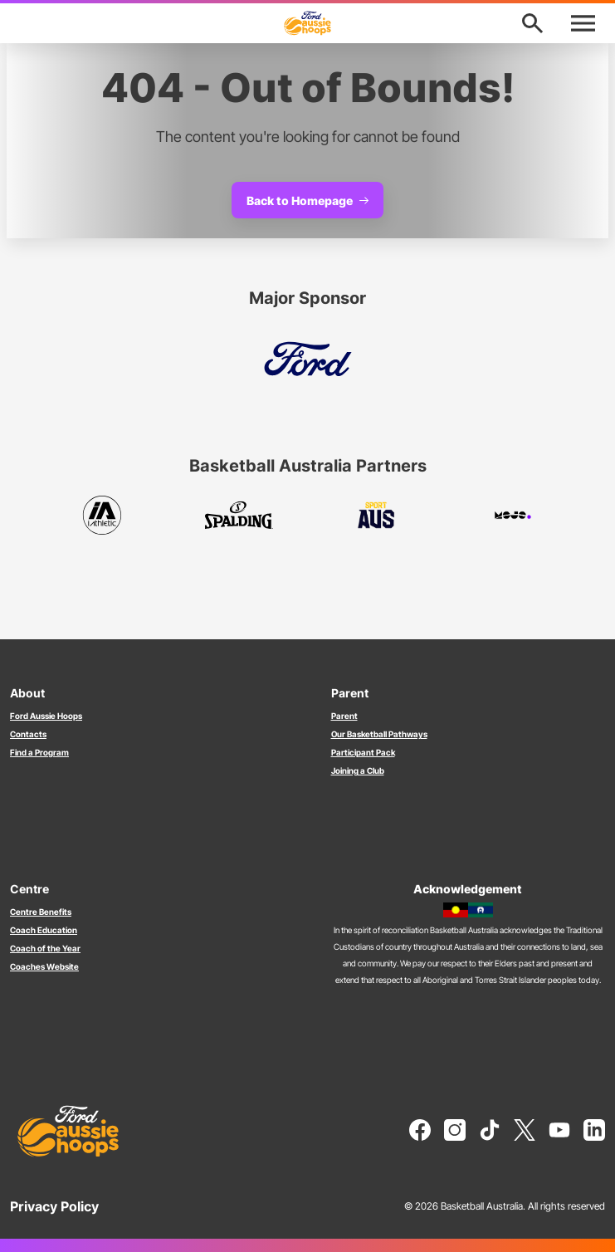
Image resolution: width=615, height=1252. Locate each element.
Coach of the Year (45, 948)
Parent (344, 716)
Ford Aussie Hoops (46, 716)
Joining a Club (357, 770)
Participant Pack (363, 752)
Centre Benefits (40, 912)
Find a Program (39, 752)
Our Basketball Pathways (379, 734)
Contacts (28, 734)
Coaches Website (44, 966)
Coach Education (43, 930)
